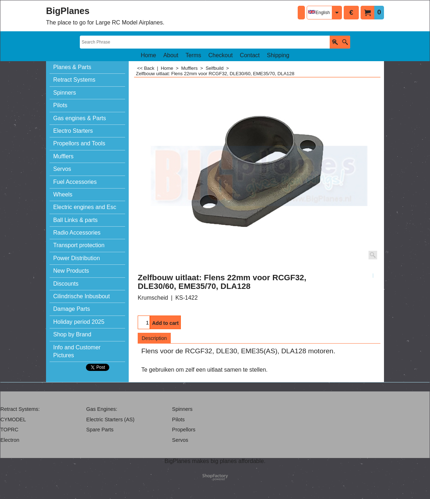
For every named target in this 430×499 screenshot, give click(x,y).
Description (154, 338)
